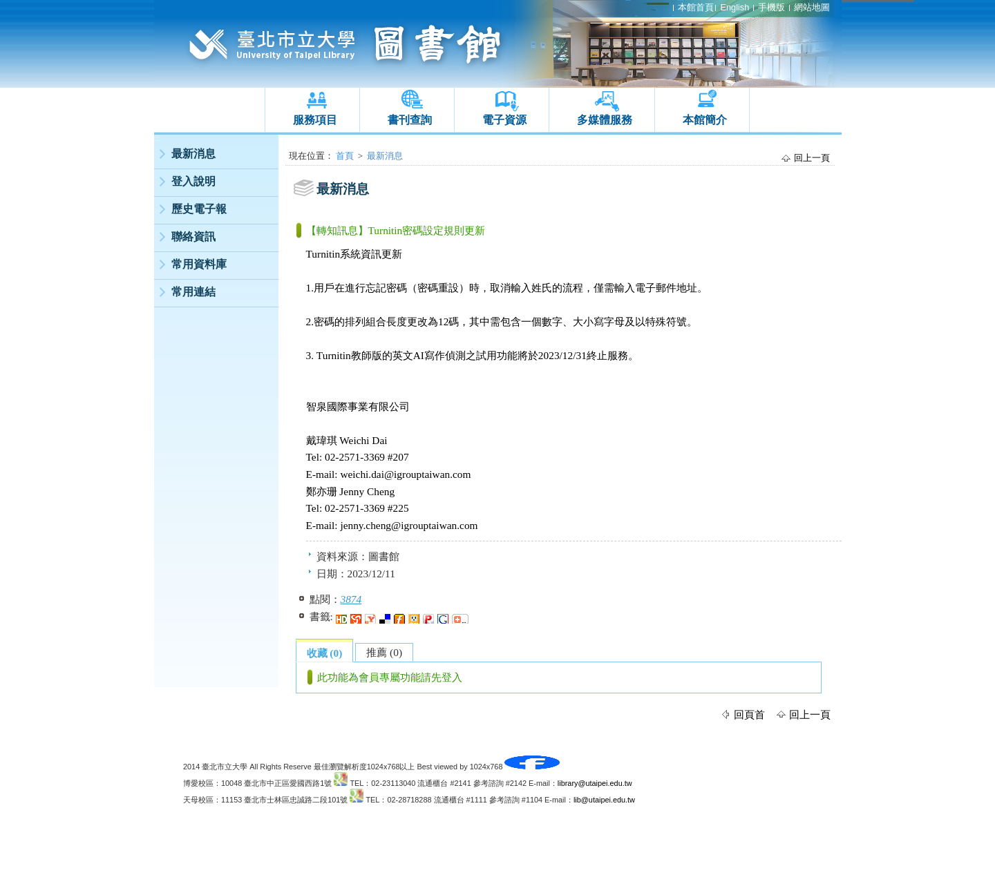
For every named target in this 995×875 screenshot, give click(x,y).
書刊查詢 (410, 120)
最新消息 (193, 154)
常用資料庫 (199, 264)
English (734, 7)
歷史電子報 (199, 209)
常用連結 (193, 292)
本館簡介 (705, 120)
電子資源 (504, 120)
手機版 (771, 7)
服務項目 (315, 120)
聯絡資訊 (193, 236)
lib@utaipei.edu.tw (604, 800)
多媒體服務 (604, 120)
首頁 (345, 156)
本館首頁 (696, 7)
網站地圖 (812, 7)
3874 (351, 599)
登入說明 (193, 181)
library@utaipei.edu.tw (595, 783)
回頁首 (749, 714)
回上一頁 (812, 158)
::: (157, 138)
